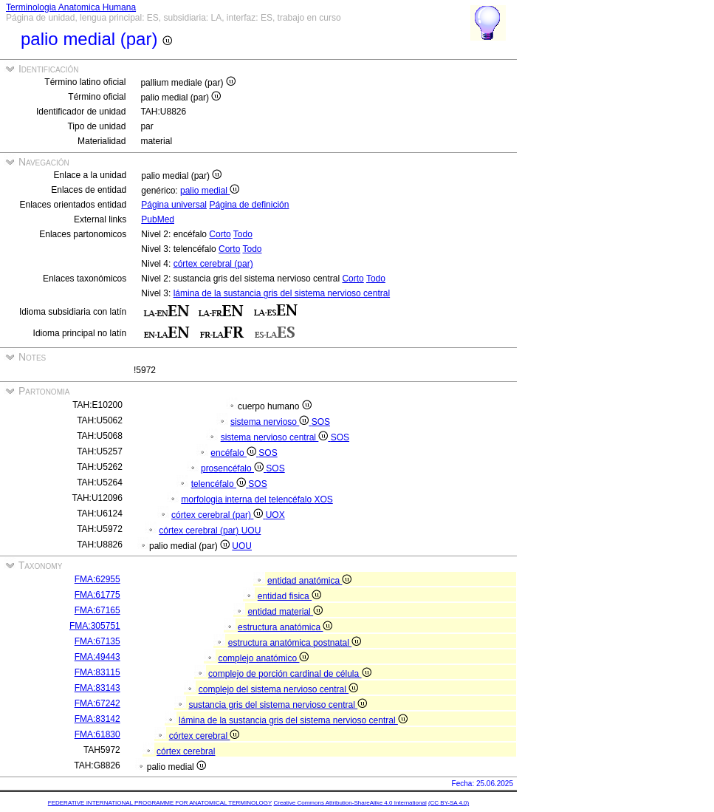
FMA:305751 (94, 626)
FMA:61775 (97, 595)
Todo (243, 234)
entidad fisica (289, 596)
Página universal (174, 204)
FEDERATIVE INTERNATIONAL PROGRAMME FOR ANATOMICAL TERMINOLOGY (160, 802)
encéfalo (234, 453)
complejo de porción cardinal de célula (289, 674)
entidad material (285, 612)
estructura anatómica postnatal (294, 643)
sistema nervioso (271, 422)
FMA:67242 (97, 703)
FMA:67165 (97, 610)
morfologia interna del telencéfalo (247, 499)
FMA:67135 (97, 641)
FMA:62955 (97, 579)
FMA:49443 (97, 657)
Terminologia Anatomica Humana (71, 7)
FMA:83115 (97, 672)
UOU (251, 530)
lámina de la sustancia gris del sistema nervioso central (282, 293)
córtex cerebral (204, 736)
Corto (219, 234)
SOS (321, 422)
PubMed (157, 219)
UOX (275, 515)
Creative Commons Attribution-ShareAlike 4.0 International (349, 802)
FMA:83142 (97, 719)
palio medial (209, 190)
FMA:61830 (97, 734)
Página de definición (249, 204)
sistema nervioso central (276, 437)
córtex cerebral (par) (213, 264)
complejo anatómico (263, 658)
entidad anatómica (309, 581)
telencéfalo (220, 484)
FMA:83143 (97, 688)
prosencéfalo (233, 468)
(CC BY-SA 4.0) (448, 802)
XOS (323, 499)
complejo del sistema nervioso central (278, 689)
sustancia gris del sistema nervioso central (277, 705)
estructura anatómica (285, 627)
